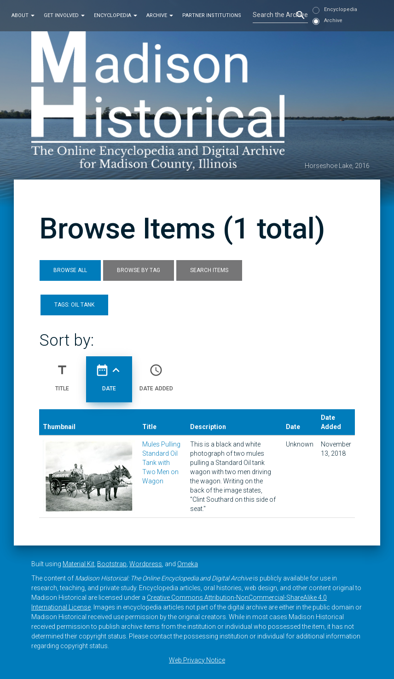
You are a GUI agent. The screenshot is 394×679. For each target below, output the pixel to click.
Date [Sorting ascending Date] (109, 373)
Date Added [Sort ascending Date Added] (156, 373)
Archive (159, 15)
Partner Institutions (211, 15)
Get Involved (64, 15)
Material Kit (78, 564)
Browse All (70, 270)
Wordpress (145, 564)
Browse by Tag (138, 270)
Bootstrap (112, 564)
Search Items (209, 270)
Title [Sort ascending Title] (62, 373)
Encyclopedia (115, 15)
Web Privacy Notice (197, 660)
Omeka (187, 564)
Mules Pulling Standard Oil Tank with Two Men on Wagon (161, 463)
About (23, 15)
